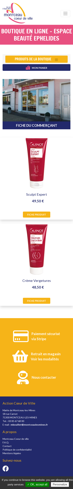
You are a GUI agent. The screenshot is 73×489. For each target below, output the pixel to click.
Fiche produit (36, 214)
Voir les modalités (45, 359)
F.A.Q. (6, 442)
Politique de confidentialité (17, 449)
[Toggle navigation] (65, 13)
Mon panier (36, 67)
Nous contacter (44, 377)
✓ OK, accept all (37, 484)
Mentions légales (12, 453)
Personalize (60, 484)
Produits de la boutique (33, 59)
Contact (7, 446)
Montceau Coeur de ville (16, 438)
